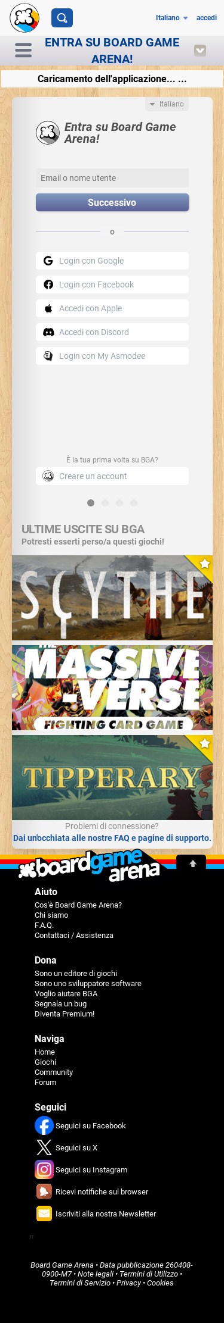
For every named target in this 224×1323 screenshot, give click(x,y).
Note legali (95, 1273)
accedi (207, 18)
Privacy (128, 1282)
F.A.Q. (44, 925)
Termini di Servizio (80, 1282)
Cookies (160, 1282)
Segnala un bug (61, 1003)
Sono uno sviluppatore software (88, 983)
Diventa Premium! (64, 1013)
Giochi (45, 1062)
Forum (45, 1082)
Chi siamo (51, 915)
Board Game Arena (62, 1265)
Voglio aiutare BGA (66, 993)
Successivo (112, 202)
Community (54, 1072)
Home (45, 1051)
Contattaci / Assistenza (74, 935)
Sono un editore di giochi (76, 973)
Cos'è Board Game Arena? (78, 904)
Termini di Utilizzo (148, 1273)
